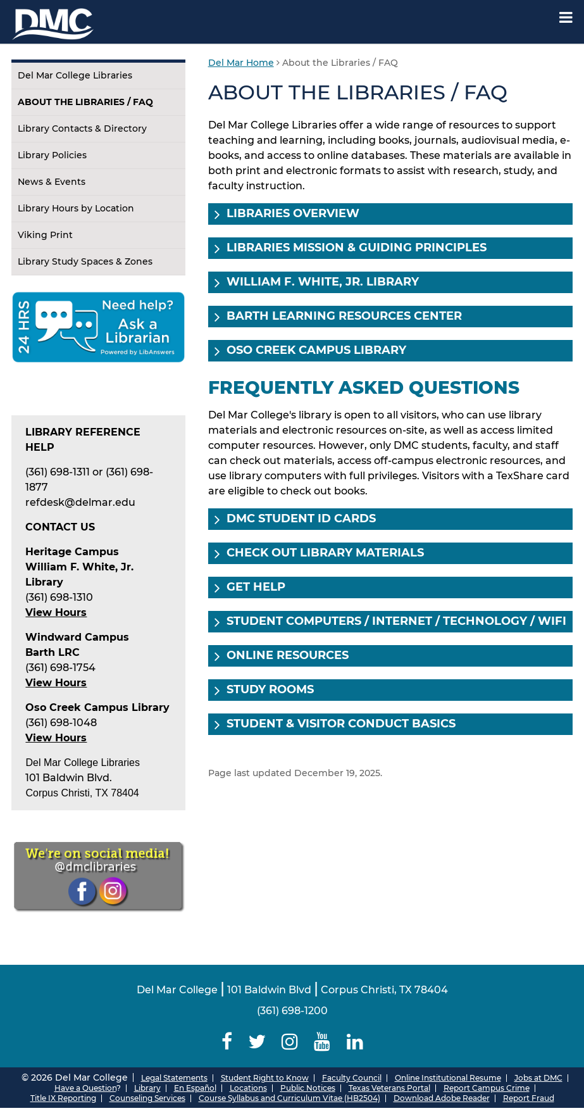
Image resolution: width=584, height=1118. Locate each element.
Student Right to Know (265, 1078)
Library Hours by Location (76, 208)
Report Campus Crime (487, 1088)
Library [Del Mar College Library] (147, 1088)
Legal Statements (174, 1078)
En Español (195, 1088)
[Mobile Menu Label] (566, 17)
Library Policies (52, 155)
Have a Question (85, 1088)
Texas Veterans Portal (389, 1088)
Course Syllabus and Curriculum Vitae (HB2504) (289, 1098)
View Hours (56, 683)
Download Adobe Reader (442, 1098)
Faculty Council (352, 1078)
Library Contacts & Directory (82, 128)
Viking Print (45, 235)
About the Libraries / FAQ (85, 102)
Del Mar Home (241, 62)
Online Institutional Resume (448, 1078)
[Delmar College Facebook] (226, 1042)
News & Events (51, 181)
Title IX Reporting (63, 1098)
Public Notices (307, 1088)
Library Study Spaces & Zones (85, 261)
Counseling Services (147, 1098)
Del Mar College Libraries (75, 75)
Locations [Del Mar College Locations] (248, 1088)
